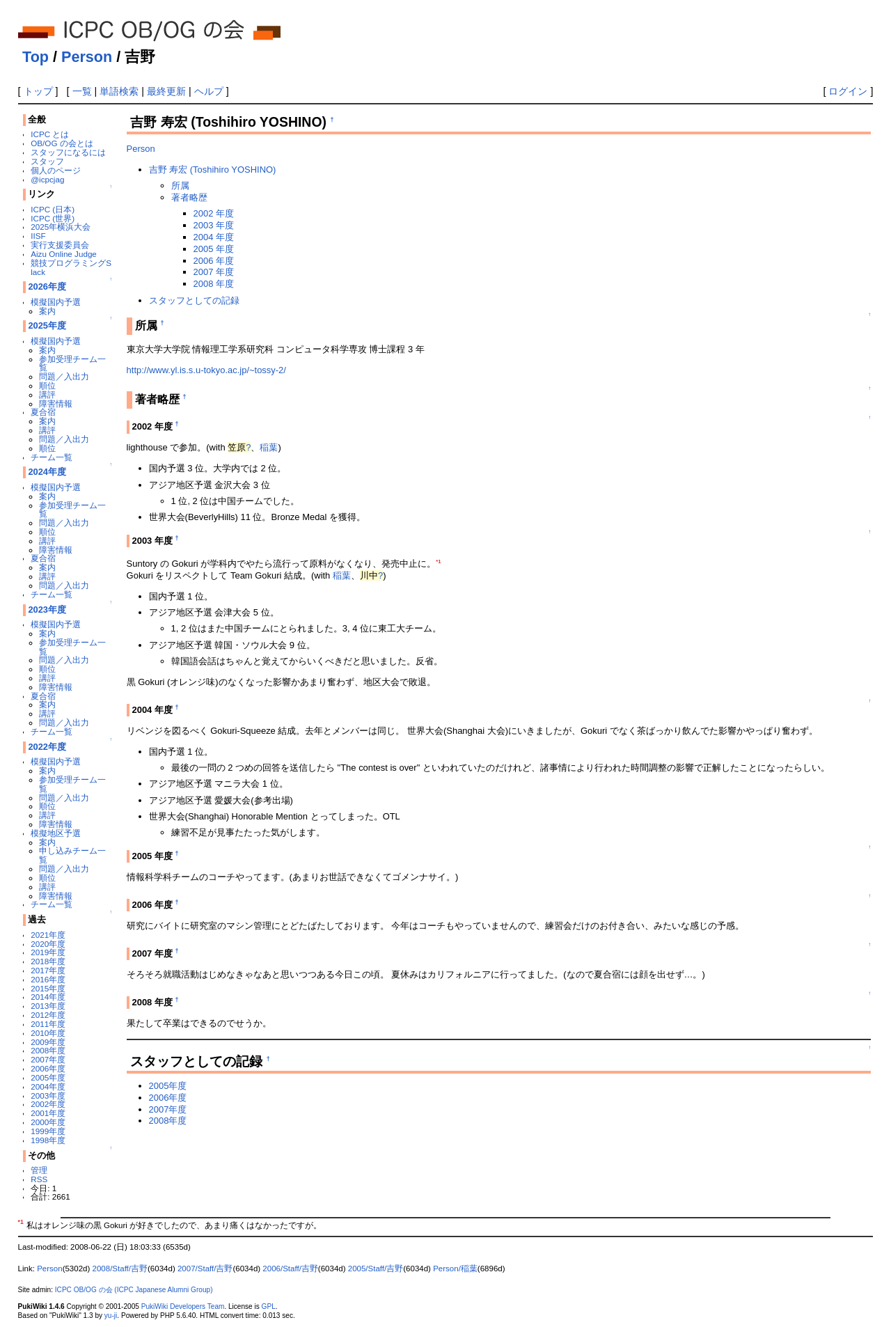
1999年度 (48, 1131)
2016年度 (48, 979)
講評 (47, 394)
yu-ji (110, 1315)
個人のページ (56, 170)
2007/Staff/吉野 (205, 1268)
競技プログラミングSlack (71, 267)
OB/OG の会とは (62, 143)
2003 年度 (214, 225)
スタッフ (47, 161)
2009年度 (48, 1041)
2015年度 (48, 988)
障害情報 (55, 403)
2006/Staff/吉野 (290, 1268)
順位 (47, 385)
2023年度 (47, 609)
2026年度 (47, 286)
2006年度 (48, 1068)
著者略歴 (189, 197)
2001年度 (48, 1112)
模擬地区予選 (56, 833)
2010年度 (48, 1032)
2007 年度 (214, 272)
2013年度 (48, 1005)
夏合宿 (43, 411)
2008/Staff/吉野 (120, 1268)
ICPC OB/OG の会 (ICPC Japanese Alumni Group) (134, 1290)
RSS (39, 1179)
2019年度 (48, 952)
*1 (438, 561)
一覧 (82, 91)
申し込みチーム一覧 (72, 855)
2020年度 (48, 943)
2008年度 (48, 1050)
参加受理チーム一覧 (72, 363)
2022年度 (47, 746)
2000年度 (48, 1121)
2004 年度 (214, 237)
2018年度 (48, 961)
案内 (47, 310)
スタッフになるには (68, 152)
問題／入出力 (64, 376)
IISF (38, 235)
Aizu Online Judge (64, 253)
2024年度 (47, 471)
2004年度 (48, 1086)
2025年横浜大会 (60, 226)
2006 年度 (214, 261)
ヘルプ (208, 91)
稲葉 (269, 447)
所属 (180, 185)
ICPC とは (50, 134)
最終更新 (166, 91)
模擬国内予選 (56, 301)
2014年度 (48, 996)
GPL (269, 1306)
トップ (38, 91)
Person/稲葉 (455, 1268)
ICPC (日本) (52, 209)
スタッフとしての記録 (194, 300)
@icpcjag (47, 179)
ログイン (847, 91)
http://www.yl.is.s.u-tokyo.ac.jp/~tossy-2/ (206, 370)
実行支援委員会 (60, 244)
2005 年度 (214, 249)
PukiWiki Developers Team (183, 1306)
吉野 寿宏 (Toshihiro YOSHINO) (212, 169)
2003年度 (48, 1095)
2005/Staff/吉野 (376, 1268)
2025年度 (47, 325)
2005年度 (48, 1077)
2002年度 (48, 1103)
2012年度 (48, 1014)
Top (35, 56)
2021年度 (48, 934)
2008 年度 (214, 283)
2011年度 (48, 1023)
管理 (39, 1170)
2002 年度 (214, 213)
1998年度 (48, 1140)
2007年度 (48, 1059)
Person (86, 56)
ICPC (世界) (52, 218)
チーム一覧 (51, 457)
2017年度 (48, 970)
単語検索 (119, 91)
